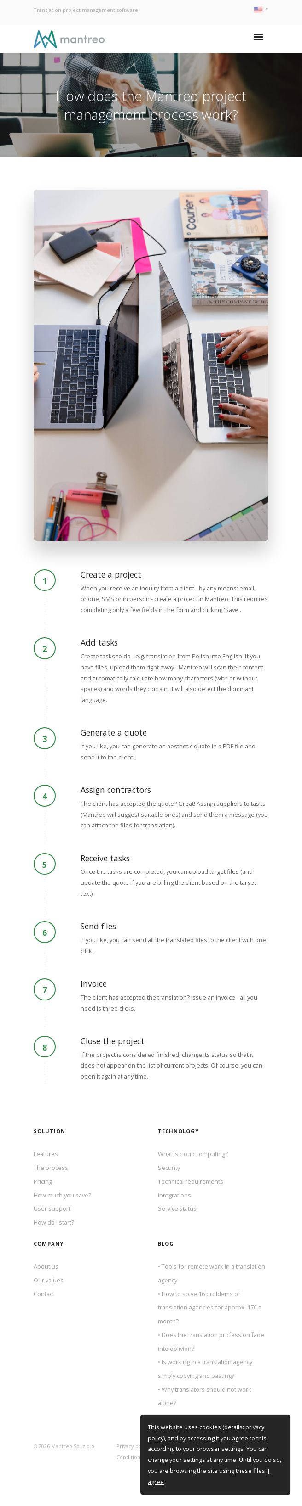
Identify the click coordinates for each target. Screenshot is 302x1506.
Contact (44, 1294)
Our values (49, 1280)
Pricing (43, 1181)
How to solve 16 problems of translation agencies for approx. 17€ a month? (209, 1307)
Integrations (174, 1195)
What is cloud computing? (193, 1154)
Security (169, 1167)
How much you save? (62, 1195)
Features (46, 1154)
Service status (177, 1208)
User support (52, 1208)
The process (51, 1167)
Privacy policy (133, 1446)
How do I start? (54, 1222)
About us (46, 1266)
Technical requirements (190, 1181)
